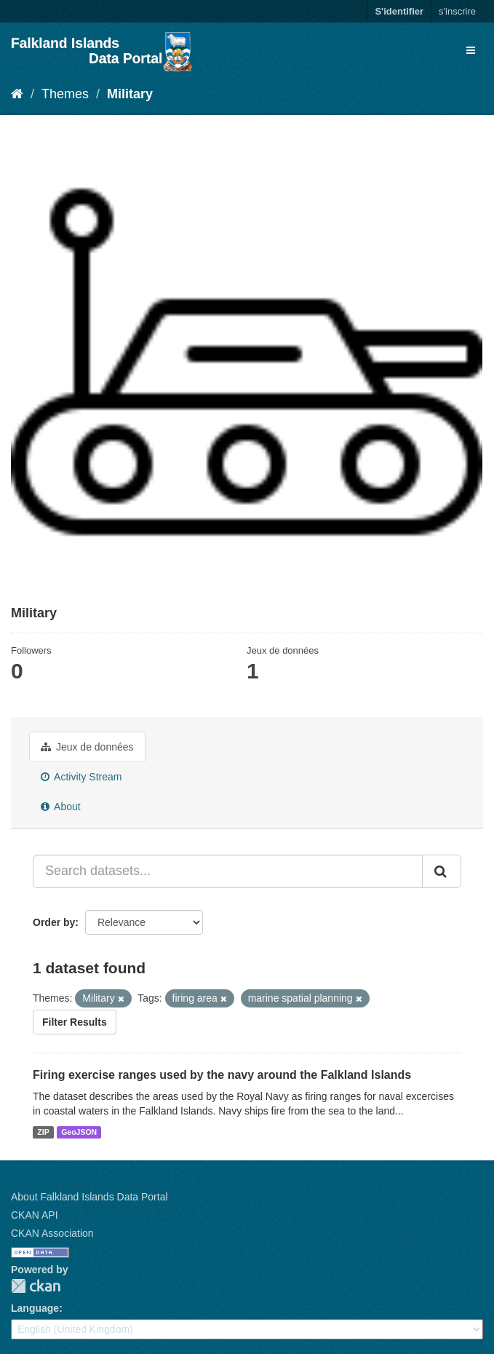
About (61, 806)
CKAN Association (52, 1233)
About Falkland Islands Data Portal (89, 1197)
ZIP (43, 1132)
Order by (54, 922)
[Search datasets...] (228, 871)
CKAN (35, 1286)
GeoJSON (79, 1132)
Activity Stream (81, 777)
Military (130, 94)
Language (35, 1308)
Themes (65, 94)
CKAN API (34, 1215)
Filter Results (74, 1022)
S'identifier (399, 11)
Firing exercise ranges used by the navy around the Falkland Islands (222, 1075)
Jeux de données (87, 747)
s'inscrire (457, 11)
